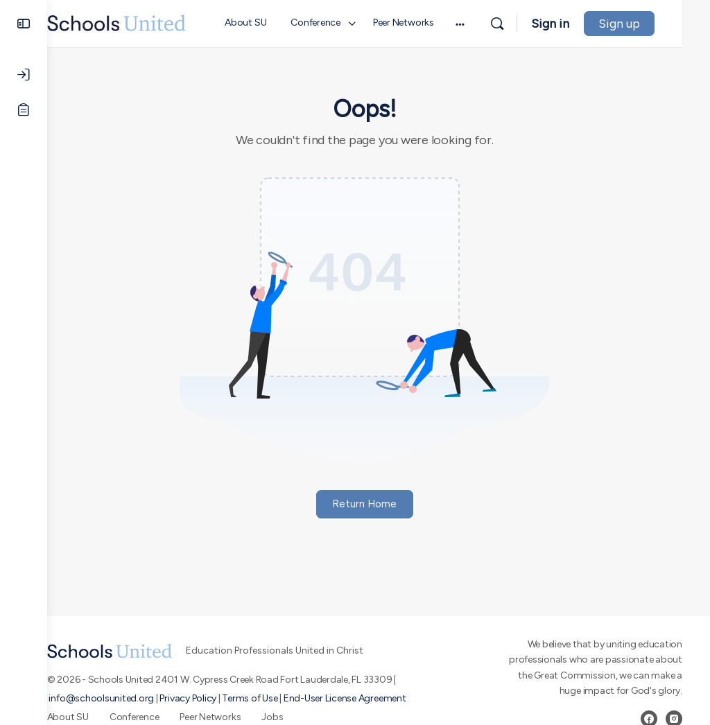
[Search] (525, 23)
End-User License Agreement (372, 698)
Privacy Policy (216, 698)
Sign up (647, 23)
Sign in (578, 23)
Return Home (379, 504)
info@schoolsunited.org (129, 698)
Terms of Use (278, 698)
